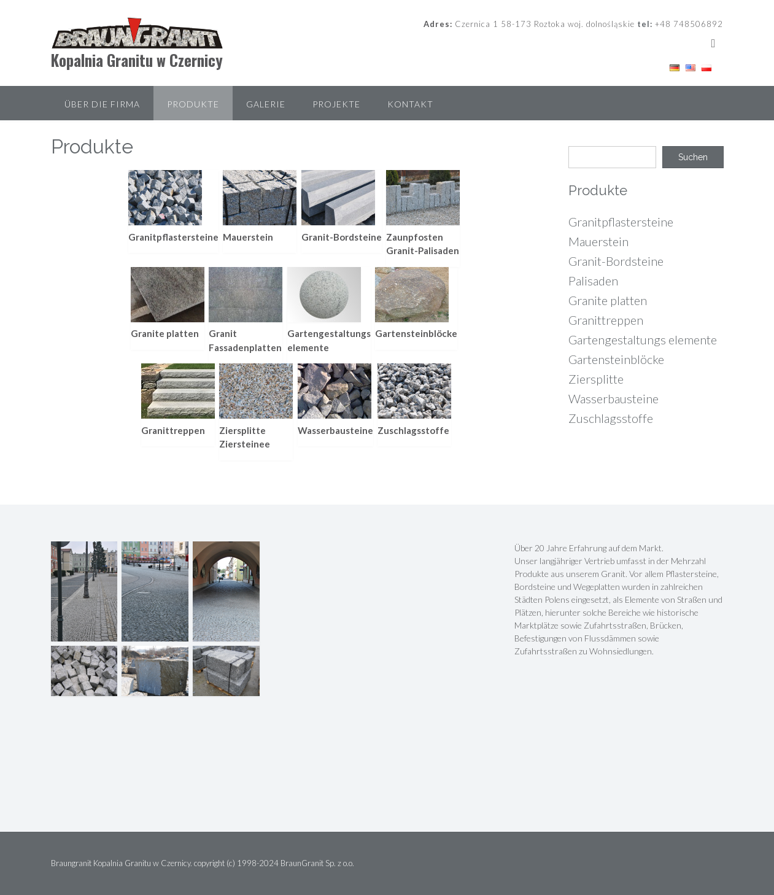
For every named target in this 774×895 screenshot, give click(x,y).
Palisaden (593, 280)
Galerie (265, 104)
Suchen (693, 157)
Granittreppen (605, 319)
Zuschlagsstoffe (610, 418)
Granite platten (607, 300)
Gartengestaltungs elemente (642, 339)
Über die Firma (102, 104)
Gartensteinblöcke (616, 359)
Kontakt (410, 104)
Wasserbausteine (613, 398)
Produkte (193, 104)
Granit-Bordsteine (616, 261)
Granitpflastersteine (620, 221)
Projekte (336, 104)
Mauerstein (598, 241)
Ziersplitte (596, 378)
